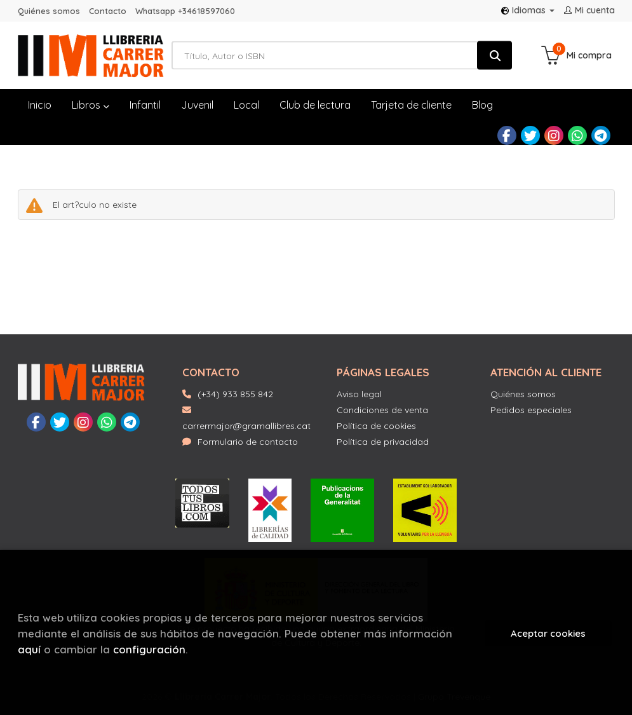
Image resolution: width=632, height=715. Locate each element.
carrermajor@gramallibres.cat (246, 418)
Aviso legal (359, 394)
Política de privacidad (383, 441)
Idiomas (528, 10)
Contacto (107, 11)
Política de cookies (376, 426)
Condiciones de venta (382, 410)
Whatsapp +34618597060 (185, 11)
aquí (29, 649)
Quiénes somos (49, 11)
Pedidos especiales (531, 410)
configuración (149, 649)
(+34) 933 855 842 (235, 394)
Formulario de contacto (240, 441)
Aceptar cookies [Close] (548, 633)
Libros (90, 105)
